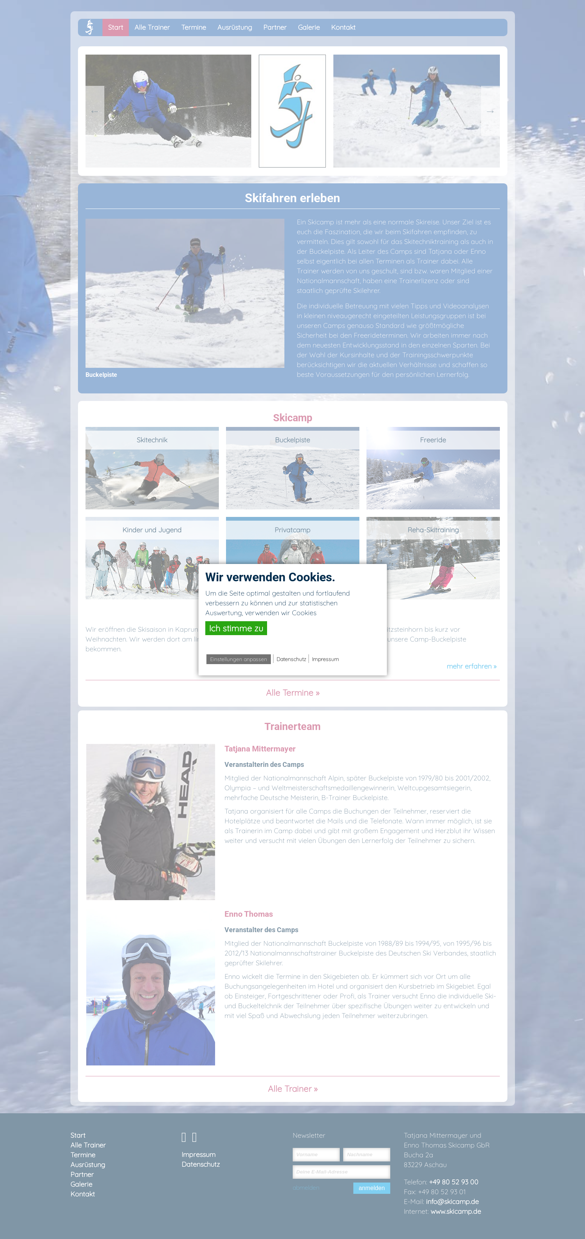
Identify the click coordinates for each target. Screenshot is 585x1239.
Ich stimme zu (236, 628)
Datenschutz (291, 659)
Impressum (325, 659)
